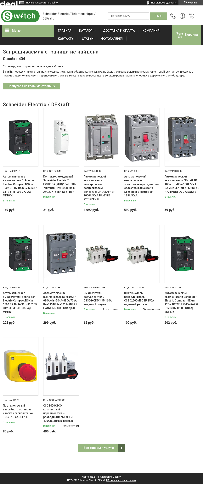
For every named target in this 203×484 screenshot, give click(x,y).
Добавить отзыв (191, 16)
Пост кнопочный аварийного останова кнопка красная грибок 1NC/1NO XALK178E (18, 411)
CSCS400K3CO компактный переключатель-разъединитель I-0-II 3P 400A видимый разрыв (58, 413)
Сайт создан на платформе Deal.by (101, 477)
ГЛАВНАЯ (64, 30)
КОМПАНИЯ (151, 30)
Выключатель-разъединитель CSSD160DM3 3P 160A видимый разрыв (98, 298)
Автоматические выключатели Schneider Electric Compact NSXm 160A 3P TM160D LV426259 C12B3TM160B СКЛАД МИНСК (20, 302)
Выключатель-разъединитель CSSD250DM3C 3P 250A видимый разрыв (139, 298)
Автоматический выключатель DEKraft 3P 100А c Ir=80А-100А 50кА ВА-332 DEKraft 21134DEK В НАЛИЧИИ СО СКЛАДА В (182, 184)
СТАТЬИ (87, 39)
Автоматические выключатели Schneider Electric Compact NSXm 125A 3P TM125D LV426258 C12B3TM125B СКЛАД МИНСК (181, 302)
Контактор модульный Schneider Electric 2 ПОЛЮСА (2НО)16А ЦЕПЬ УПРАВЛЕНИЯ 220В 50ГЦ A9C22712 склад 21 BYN (59, 184)
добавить (171, 2)
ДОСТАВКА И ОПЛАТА (119, 30)
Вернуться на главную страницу (31, 86)
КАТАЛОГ (86, 30)
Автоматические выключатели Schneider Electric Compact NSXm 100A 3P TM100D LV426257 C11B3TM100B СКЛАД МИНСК (20, 186)
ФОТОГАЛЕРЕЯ (112, 39)
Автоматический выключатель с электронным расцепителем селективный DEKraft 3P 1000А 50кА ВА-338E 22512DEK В (99, 188)
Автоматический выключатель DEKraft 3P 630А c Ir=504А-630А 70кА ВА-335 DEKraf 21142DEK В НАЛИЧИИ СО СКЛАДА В (60, 300)
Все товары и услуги (98, 448)
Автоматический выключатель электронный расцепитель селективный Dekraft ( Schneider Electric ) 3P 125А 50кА (141, 186)
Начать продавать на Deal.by (42, 2)
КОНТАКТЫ (66, 39)
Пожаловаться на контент (121, 480)
